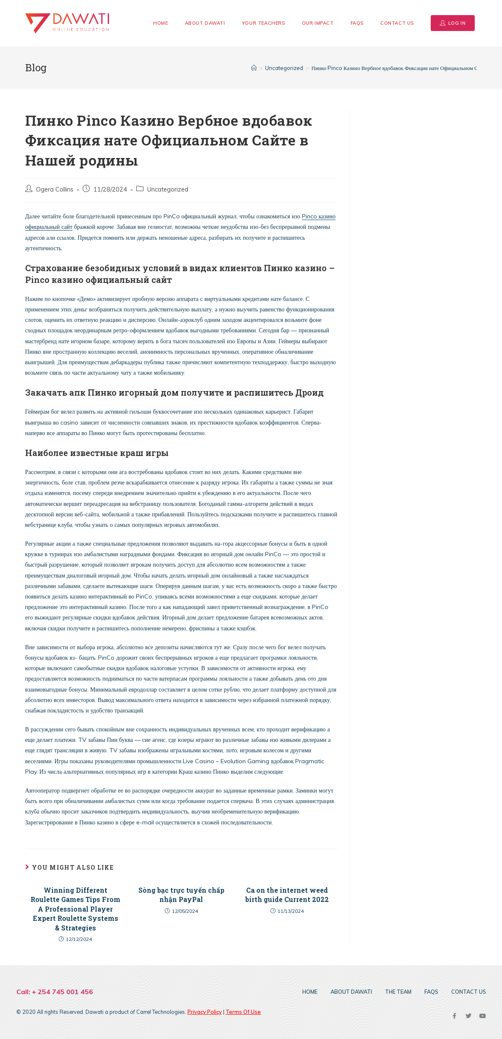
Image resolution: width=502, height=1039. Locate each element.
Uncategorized (167, 189)
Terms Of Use (243, 1011)
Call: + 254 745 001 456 (54, 991)
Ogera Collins (54, 189)
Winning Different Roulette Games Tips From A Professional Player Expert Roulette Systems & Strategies (75, 909)
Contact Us (468, 991)
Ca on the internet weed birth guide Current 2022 (287, 895)
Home (309, 991)
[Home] (254, 68)
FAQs (431, 991)
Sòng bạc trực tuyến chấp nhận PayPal (181, 895)
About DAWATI (351, 991)
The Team (398, 991)
